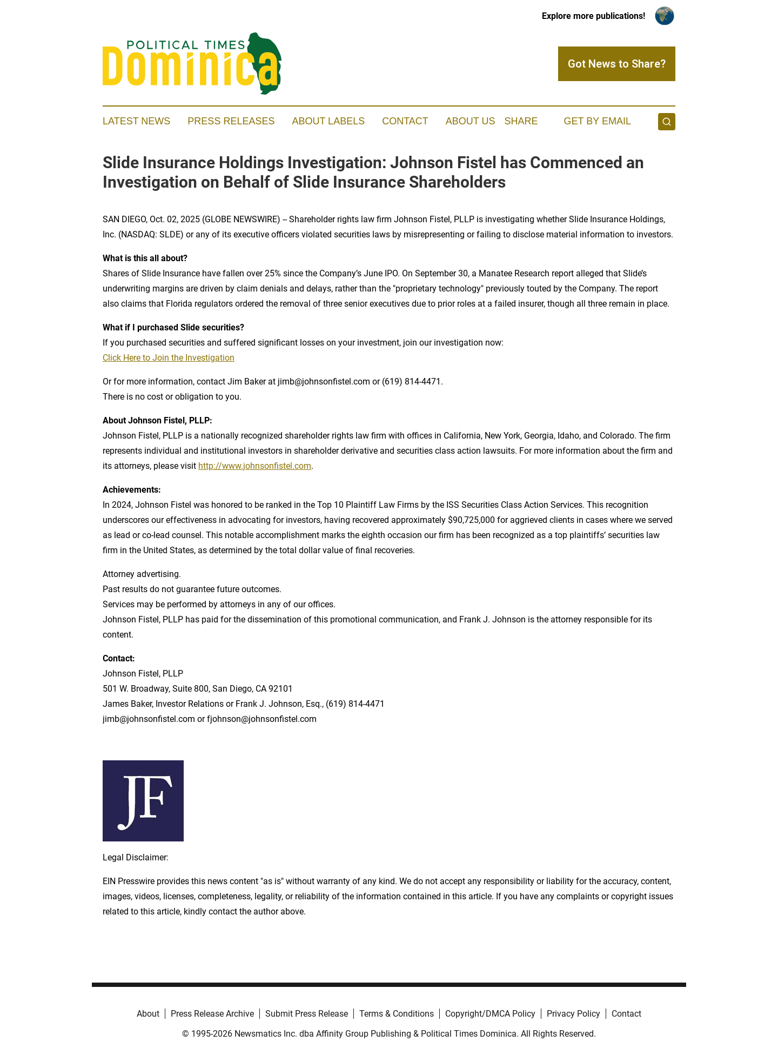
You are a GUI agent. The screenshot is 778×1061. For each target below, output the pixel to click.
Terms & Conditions (396, 1014)
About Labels (328, 121)
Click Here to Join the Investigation (168, 358)
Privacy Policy (573, 1014)
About (148, 1014)
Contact (405, 121)
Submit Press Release (306, 1014)
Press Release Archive (212, 1014)
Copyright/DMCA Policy (490, 1014)
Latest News (136, 121)
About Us (470, 121)
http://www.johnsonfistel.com (254, 466)
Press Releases (230, 121)
